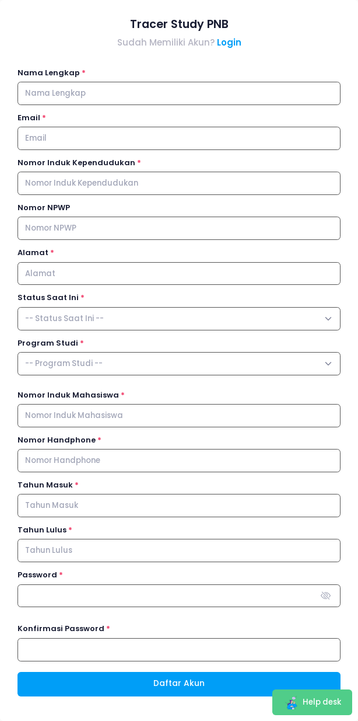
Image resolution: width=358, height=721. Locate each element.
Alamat (32, 252)
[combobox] (179, 318)
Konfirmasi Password (60, 628)
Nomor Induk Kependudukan (76, 162)
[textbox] (64, 319)
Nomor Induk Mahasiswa (68, 394)
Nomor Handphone (56, 439)
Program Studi (47, 343)
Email (28, 117)
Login (229, 42)
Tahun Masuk (45, 484)
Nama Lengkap (48, 72)
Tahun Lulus (41, 529)
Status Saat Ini (48, 297)
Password (37, 574)
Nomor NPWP (43, 207)
